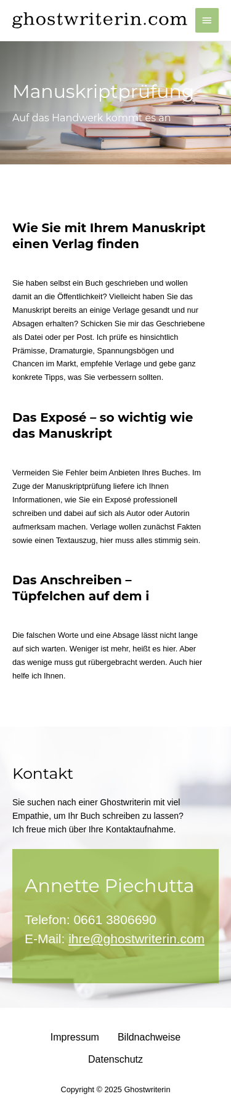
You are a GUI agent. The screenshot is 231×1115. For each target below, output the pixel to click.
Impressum (75, 1037)
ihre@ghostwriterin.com (136, 939)
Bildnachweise (149, 1037)
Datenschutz (115, 1059)
